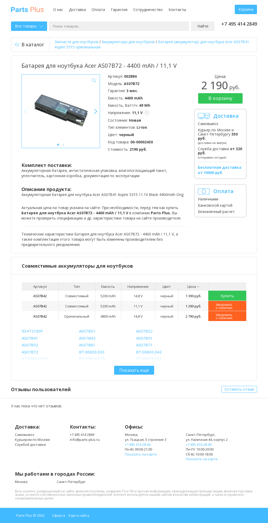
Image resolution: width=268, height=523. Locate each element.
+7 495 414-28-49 (137, 444)
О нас (58, 9)
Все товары (29, 26)
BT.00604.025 (92, 358)
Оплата (98, 9)
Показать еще (134, 370)
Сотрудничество (148, 9)
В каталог (29, 44)
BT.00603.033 (92, 352)
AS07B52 (30, 344)
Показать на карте (141, 454)
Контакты (177, 9)
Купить (227, 295)
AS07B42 (40, 296)
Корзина (245, 9)
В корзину (220, 98)
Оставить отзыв (239, 389)
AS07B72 (30, 352)
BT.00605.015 (149, 358)
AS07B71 (144, 344)
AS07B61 (87, 344)
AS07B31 (87, 331)
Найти (202, 26)
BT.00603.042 (149, 352)
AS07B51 (144, 338)
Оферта (58, 515)
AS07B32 (144, 331)
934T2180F (32, 331)
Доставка (77, 9)
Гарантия (119, 9)
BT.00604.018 (34, 358)
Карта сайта (79, 515)
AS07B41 (30, 338)
